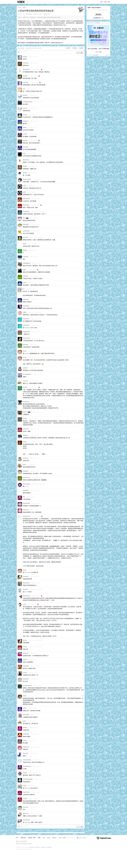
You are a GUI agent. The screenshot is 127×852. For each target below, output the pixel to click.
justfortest (26, 429)
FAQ (48, 837)
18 (20, 14)
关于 (17, 837)
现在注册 (98, 14)
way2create (26, 792)
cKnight (25, 76)
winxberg (25, 63)
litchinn (25, 172)
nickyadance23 (27, 685)
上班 (68, 48)
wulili (24, 185)
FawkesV (25, 121)
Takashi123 (26, 318)
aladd (24, 243)
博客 (39, 837)
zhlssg (25, 646)
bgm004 (25, 368)
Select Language (81, 837)
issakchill (25, 576)
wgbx (24, 269)
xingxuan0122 (27, 179)
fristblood (26, 679)
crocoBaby (26, 306)
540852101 (26, 747)
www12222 (26, 714)
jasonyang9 (26, 484)
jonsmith (25, 237)
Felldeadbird (26, 263)
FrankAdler (26, 211)
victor (24, 604)
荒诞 (74, 48)
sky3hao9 (25, 299)
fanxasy (25, 95)
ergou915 (96, 55)
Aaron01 (25, 589)
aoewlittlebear (27, 766)
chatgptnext (26, 331)
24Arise (25, 659)
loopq (24, 785)
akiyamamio (26, 198)
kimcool (25, 381)
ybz (24, 218)
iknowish (25, 147)
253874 (25, 166)
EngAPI (25, 140)
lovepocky (26, 401)
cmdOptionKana (27, 101)
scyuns (25, 672)
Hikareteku (26, 205)
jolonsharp (26, 159)
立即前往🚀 (98, 52)
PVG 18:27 (37, 847)
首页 (101, 2)
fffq (24, 496)
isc (24, 289)
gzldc (24, 464)
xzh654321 (26, 734)
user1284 (25, 82)
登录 (109, 2)
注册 (105, 2)
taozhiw (25, 387)
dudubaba (26, 490)
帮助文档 (23, 837)
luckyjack (25, 471)
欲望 (81, 48)
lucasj (24, 351)
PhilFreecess (29, 14)
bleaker (25, 418)
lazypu (25, 740)
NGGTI (25, 412)
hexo (24, 153)
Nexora (25, 640)
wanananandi (27, 759)
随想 (24, 7)
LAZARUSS (26, 231)
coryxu (25, 114)
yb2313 (26, 591)
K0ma (24, 282)
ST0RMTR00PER (28, 779)
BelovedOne (26, 338)
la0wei (25, 696)
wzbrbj (25, 772)
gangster (25, 344)
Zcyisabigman (27, 374)
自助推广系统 (31, 837)
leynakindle (26, 583)
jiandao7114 (26, 477)
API (44, 837)
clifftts (25, 312)
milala (24, 127)
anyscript (25, 807)
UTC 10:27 (31, 847)
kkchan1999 (26, 503)
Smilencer (26, 509)
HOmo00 (25, 753)
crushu (25, 134)
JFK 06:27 (49, 847)
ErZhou (25, 56)
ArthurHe (25, 256)
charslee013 (26, 820)
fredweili (25, 276)
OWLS (25, 708)
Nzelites (25, 727)
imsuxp (25, 108)
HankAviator (26, 516)
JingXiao (25, 435)
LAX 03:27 (43, 847)
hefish (24, 441)
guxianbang (26, 595)
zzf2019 (25, 798)
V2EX (19, 7)
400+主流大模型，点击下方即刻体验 (98, 48)
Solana (54, 837)
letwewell (25, 653)
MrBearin (25, 813)
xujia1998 (25, 666)
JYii (24, 88)
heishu (25, 250)
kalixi (24, 721)
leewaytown (26, 69)
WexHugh (25, 224)
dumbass (25, 458)
